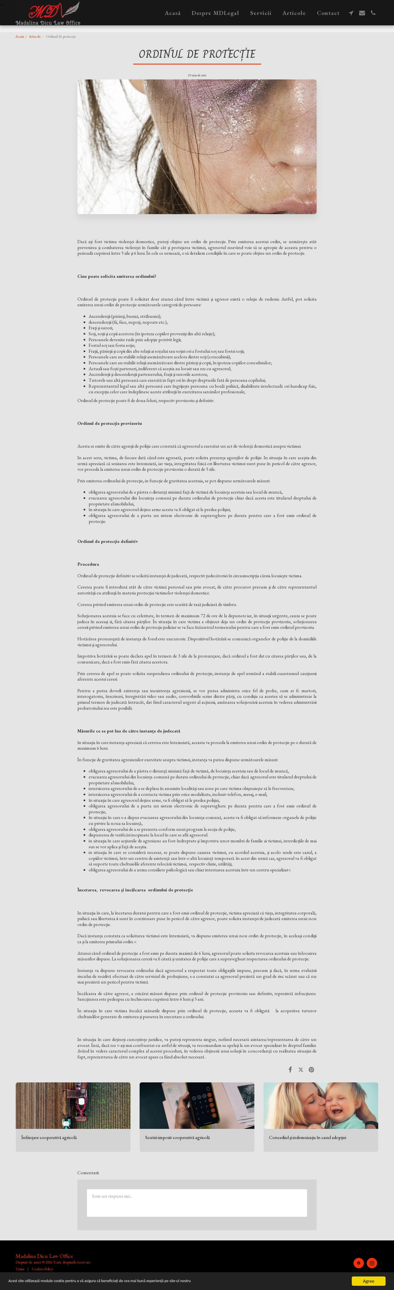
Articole (35, 36)
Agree (368, 1281)
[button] (351, 13)
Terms (19, 1269)
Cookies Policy (42, 1269)
